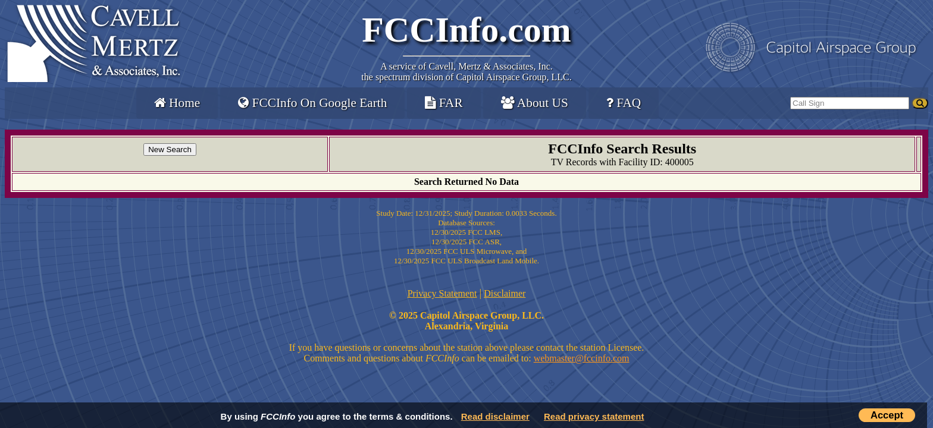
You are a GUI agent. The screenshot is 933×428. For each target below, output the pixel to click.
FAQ (623, 103)
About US (534, 103)
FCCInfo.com (466, 29)
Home (177, 103)
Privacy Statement (442, 293)
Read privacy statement (594, 416)
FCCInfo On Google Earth (312, 103)
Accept (887, 415)
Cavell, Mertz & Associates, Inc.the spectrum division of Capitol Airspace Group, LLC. (466, 71)
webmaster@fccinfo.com (582, 358)
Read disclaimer (495, 416)
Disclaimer (504, 293)
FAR (443, 103)
